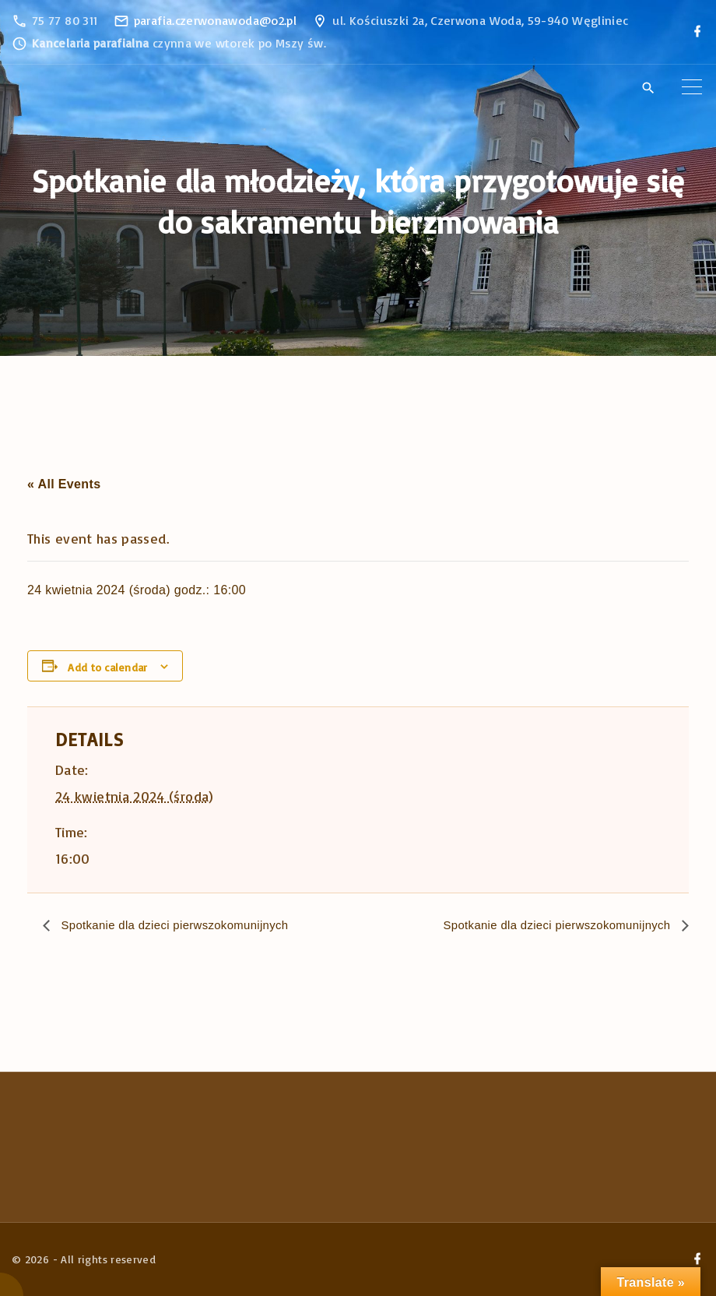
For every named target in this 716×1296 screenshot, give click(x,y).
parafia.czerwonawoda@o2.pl (215, 20)
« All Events (63, 484)
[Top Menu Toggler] (692, 87)
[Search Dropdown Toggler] (648, 88)
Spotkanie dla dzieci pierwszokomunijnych (181, 925)
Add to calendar (107, 667)
